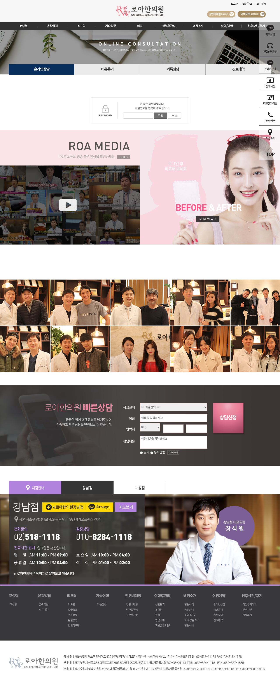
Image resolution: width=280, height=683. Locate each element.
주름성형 (72, 615)
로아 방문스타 (191, 620)
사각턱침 (43, 609)
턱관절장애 (132, 609)
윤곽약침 (52, 26)
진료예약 (238, 69)
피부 (139, 26)
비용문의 (107, 69)
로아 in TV (189, 615)
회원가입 (247, 3)
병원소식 (189, 625)
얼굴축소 (72, 609)
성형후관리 (168, 26)
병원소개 (197, 26)
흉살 (157, 615)
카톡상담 (173, 69)
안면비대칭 (132, 604)
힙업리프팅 (74, 625)
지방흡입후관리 (163, 625)
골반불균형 (132, 615)
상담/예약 (227, 26)
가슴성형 (110, 26)
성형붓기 (159, 604)
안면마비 (159, 620)
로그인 (234, 3)
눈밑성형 (72, 620)
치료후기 (247, 615)
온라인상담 (41, 69)
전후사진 (247, 609)
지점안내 (189, 609)
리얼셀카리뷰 (249, 604)
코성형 (23, 26)
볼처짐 (158, 609)
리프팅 (81, 26)
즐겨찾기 (261, 3)
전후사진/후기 (256, 26)
